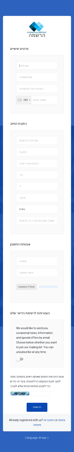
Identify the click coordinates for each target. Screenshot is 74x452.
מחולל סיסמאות (26, 286)
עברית (44, 437)
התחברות (49, 420)
